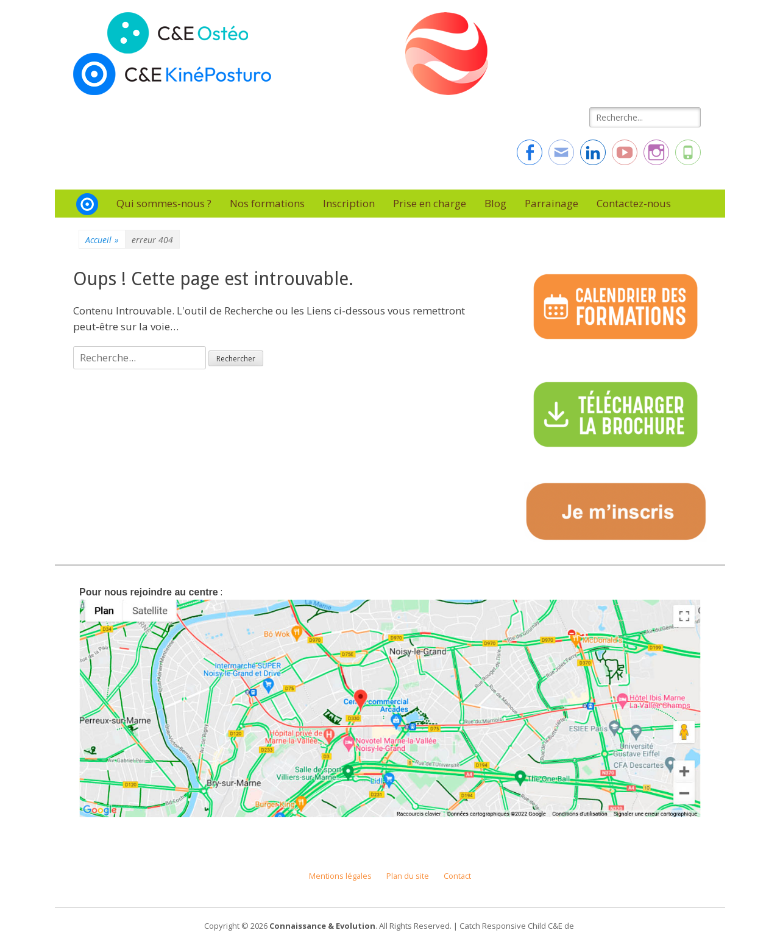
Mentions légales (340, 876)
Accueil (102, 239)
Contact (457, 876)
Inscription (349, 203)
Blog (495, 203)
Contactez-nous (634, 203)
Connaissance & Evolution (322, 925)
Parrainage (551, 203)
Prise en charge (429, 203)
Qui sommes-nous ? (163, 203)
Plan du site (407, 876)
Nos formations (267, 203)
